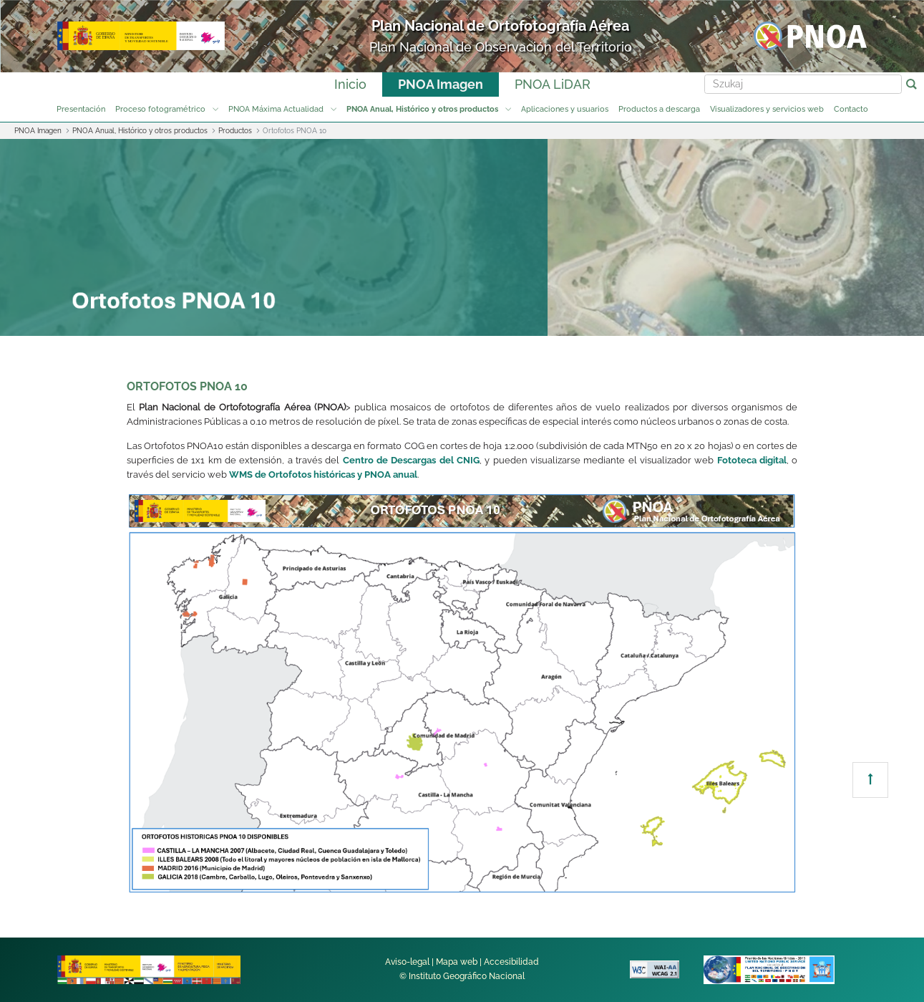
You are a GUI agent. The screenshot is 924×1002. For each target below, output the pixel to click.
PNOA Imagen (440, 84)
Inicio (350, 84)
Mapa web (456, 962)
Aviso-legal (407, 962)
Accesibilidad (511, 962)
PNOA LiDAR (552, 84)
